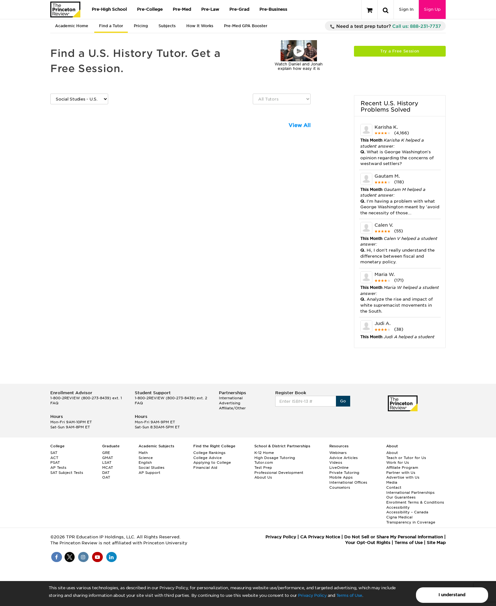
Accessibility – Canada (407, 512)
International (231, 398)
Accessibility (398, 507)
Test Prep (263, 467)
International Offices (348, 482)
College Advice (207, 458)
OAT (106, 477)
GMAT (107, 458)
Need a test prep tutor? (385, 26)
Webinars (338, 452)
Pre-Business (273, 9)
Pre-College (150, 9)
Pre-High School (109, 9)
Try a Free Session (399, 51)
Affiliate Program (402, 467)
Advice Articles (343, 458)
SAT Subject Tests (66, 472)
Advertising (229, 403)
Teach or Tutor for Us (406, 458)
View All (299, 125)
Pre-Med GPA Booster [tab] (245, 25)
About (392, 452)
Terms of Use (349, 595)
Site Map (436, 542)
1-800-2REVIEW (86, 398)
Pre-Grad (239, 9)
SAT (53, 452)
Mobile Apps (341, 477)
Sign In (406, 9)
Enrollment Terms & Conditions (415, 502)
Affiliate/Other (232, 408)
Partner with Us (400, 472)
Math (143, 452)
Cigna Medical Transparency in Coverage (410, 519)
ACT (54, 458)
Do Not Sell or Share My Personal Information (393, 537)
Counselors (339, 487)
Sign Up (432, 9)
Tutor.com (263, 462)
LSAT (106, 462)
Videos (335, 462)
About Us (263, 477)
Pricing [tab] (141, 25)
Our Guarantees (401, 497)
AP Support (149, 472)
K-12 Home (264, 452)
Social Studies (151, 467)
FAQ (54, 403)
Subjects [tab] (167, 25)
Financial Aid (205, 467)
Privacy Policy (312, 595)
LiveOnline (339, 467)
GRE (106, 452)
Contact (393, 487)
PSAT (55, 462)
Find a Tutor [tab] (111, 25)
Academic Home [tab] (71, 25)
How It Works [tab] (199, 25)
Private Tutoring (344, 472)
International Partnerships (410, 492)
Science (146, 458)
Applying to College (212, 462)
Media (391, 482)
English (145, 462)
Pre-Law (210, 9)
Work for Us (397, 462)
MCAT (107, 467)
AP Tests (58, 467)
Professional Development (278, 472)
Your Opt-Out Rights (367, 542)
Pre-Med (182, 9)
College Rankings (209, 452)
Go (343, 401)
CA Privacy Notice (320, 537)
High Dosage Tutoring (274, 458)
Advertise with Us (402, 477)
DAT (105, 472)
